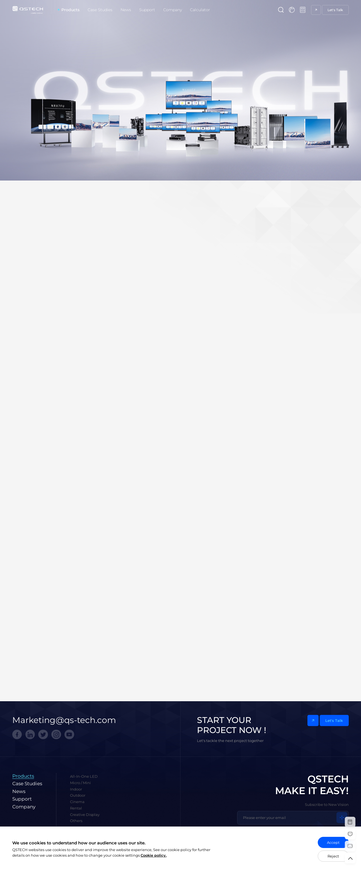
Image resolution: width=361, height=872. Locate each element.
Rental (76, 808)
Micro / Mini (80, 782)
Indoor (76, 789)
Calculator (200, 9)
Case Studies (100, 9)
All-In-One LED (84, 776)
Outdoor (77, 795)
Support (147, 9)
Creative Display (85, 814)
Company (172, 9)
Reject (333, 856)
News (126, 9)
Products (70, 9)
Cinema (77, 801)
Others (76, 820)
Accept (333, 842)
